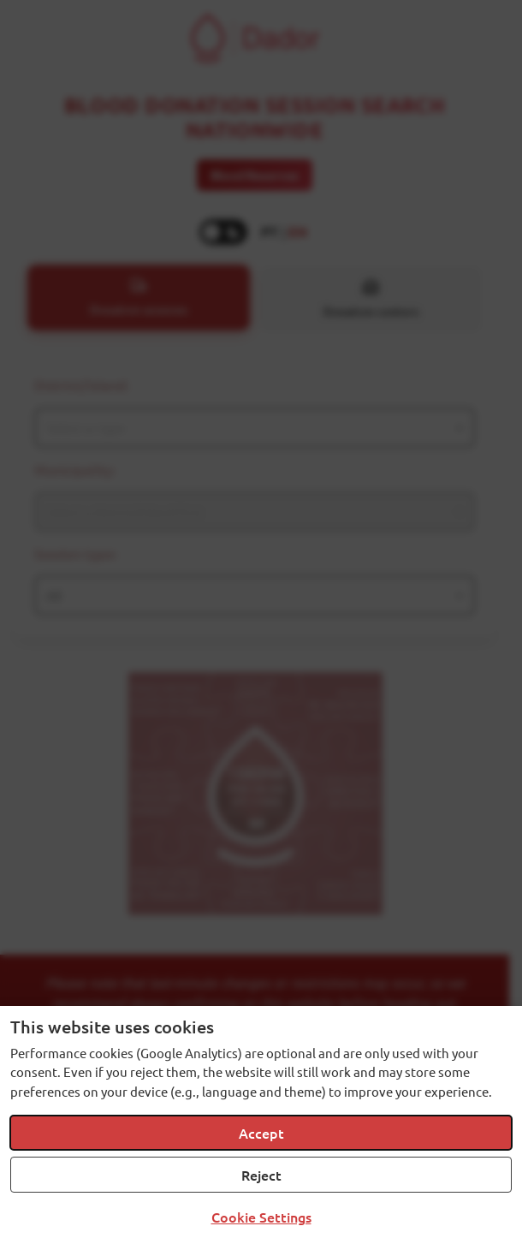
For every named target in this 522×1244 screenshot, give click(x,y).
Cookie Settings (261, 1216)
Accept (261, 1132)
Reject (261, 1174)
